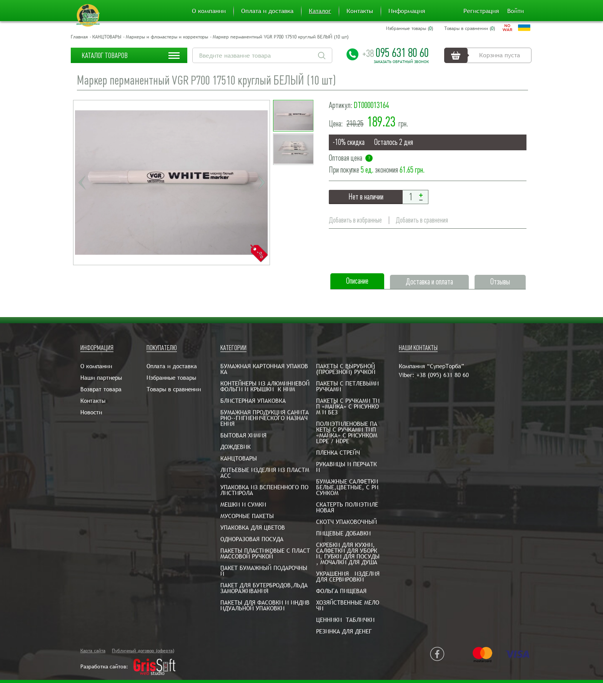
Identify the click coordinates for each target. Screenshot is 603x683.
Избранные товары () (409, 28)
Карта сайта (92, 650)
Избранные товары (171, 378)
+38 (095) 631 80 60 (442, 375)
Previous (82, 182)
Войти (515, 11)
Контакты (359, 11)
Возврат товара (101, 389)
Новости (91, 412)
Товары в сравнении (174, 389)
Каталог (320, 11)
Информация (406, 11)
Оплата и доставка (267, 11)
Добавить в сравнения (422, 220)
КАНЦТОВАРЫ (106, 37)
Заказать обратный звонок (401, 62)
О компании (209, 11)
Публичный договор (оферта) (143, 650)
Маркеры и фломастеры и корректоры (167, 37)
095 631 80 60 (395, 53)
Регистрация (481, 11)
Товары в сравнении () (469, 28)
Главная (79, 37)
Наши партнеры (101, 378)
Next (261, 182)
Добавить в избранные (355, 220)
